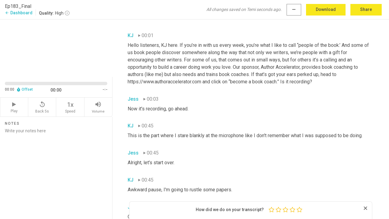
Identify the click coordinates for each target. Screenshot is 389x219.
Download (326, 9)
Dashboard (19, 12)
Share (366, 9)
